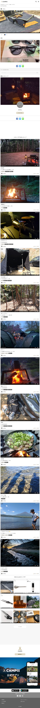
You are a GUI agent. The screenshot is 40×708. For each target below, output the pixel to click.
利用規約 (3, 699)
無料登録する (20, 654)
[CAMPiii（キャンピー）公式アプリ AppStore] (15, 690)
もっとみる (20, 626)
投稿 (37, 72)
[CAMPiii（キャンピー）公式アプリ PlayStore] (24, 690)
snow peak (2, 595)
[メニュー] (38, 1)
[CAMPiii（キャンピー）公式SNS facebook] (17, 696)
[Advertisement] (20, 128)
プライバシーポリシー (24, 699)
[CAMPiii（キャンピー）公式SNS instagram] (22, 696)
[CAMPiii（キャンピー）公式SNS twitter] (20, 696)
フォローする (20, 112)
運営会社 (3, 703)
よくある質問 (4, 701)
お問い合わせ (23, 701)
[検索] (36, 2)
